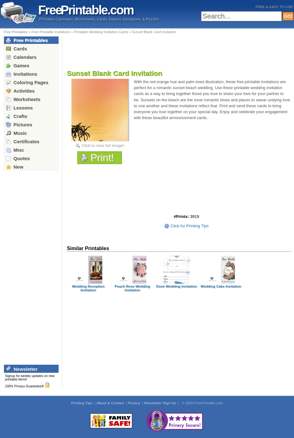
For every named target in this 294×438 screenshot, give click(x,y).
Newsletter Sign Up (160, 403)
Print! (102, 157)
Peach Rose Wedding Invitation (132, 288)
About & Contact (110, 403)
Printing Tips (82, 403)
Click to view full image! (103, 145)
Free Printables (16, 32)
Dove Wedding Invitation (176, 286)
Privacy (134, 403)
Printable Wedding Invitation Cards (101, 32)
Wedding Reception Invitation (88, 288)
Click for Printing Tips (189, 226)
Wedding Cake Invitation (220, 286)
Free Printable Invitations (50, 32)
